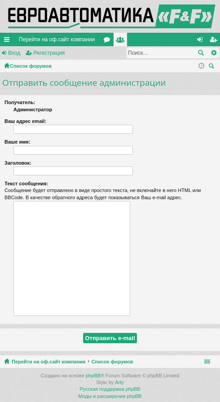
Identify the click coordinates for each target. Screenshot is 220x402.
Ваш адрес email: (25, 121)
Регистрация (49, 53)
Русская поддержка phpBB (109, 389)
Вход (14, 53)
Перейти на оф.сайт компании (57, 39)
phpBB (93, 375)
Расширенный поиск (213, 53)
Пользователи (122, 41)
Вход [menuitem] (202, 41)
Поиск (200, 53)
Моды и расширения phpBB (110, 396)
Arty (119, 382)
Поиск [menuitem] (213, 67)
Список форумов (112, 361)
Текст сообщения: (26, 183)
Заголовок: (17, 163)
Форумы (109, 41)
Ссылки (8, 41)
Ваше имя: (17, 141)
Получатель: (19, 102)
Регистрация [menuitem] (215, 41)
